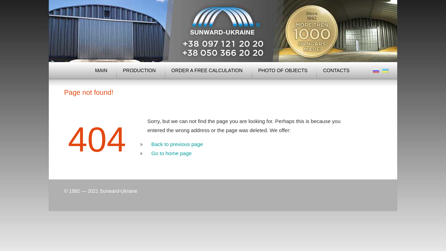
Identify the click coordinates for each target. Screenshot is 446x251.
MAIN (101, 70)
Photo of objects (282, 70)
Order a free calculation (207, 70)
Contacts (336, 70)
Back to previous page (177, 144)
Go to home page (171, 153)
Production (139, 70)
